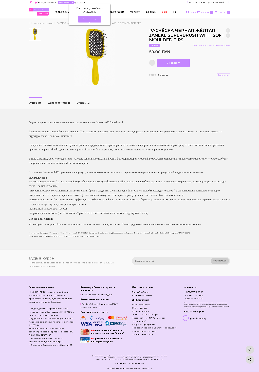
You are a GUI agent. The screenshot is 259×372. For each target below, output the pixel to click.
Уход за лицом (64, 11)
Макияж (135, 11)
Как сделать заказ (141, 304)
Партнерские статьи (142, 334)
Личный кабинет (140, 292)
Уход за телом (115, 11)
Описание (35, 102)
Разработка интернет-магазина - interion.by (129, 368)
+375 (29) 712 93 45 (47, 2)
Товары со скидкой (142, 295)
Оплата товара (139, 308)
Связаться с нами (194, 298)
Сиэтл (81, 2)
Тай (175, 11)
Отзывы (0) (83, 102)
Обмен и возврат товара (145, 314)
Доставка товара (140, 311)
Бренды (151, 11)
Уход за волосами (43, 23)
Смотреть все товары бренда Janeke (211, 45)
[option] (35, 34)
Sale (164, 11)
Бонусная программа (143, 324)
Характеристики (59, 102)
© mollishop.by (136, 363)
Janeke (154, 45)
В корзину (173, 62)
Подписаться (219, 261)
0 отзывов (162, 75)
